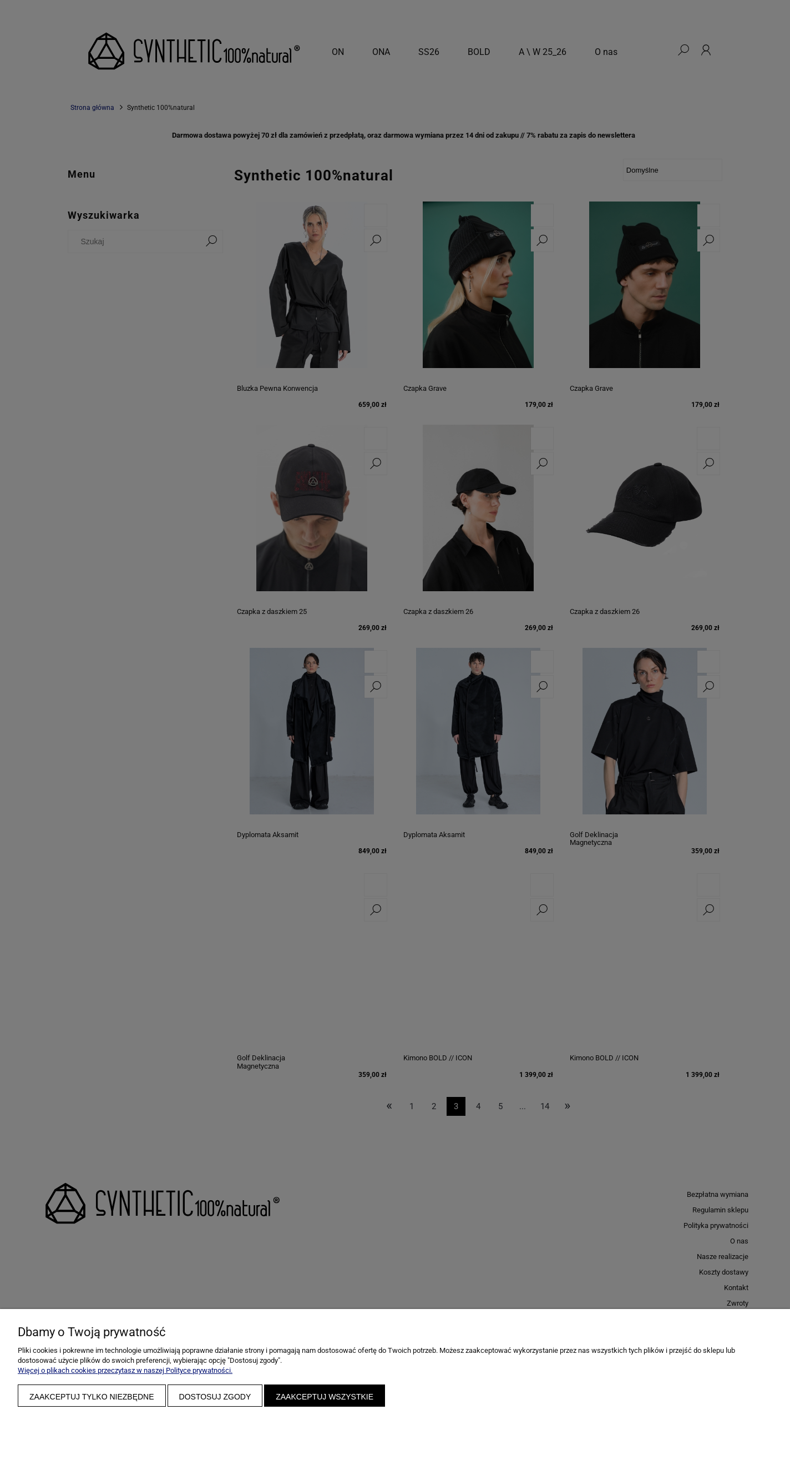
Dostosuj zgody (215, 1396)
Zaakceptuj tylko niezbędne (91, 1396)
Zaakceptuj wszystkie (324, 1396)
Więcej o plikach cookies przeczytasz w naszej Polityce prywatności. (125, 1370)
